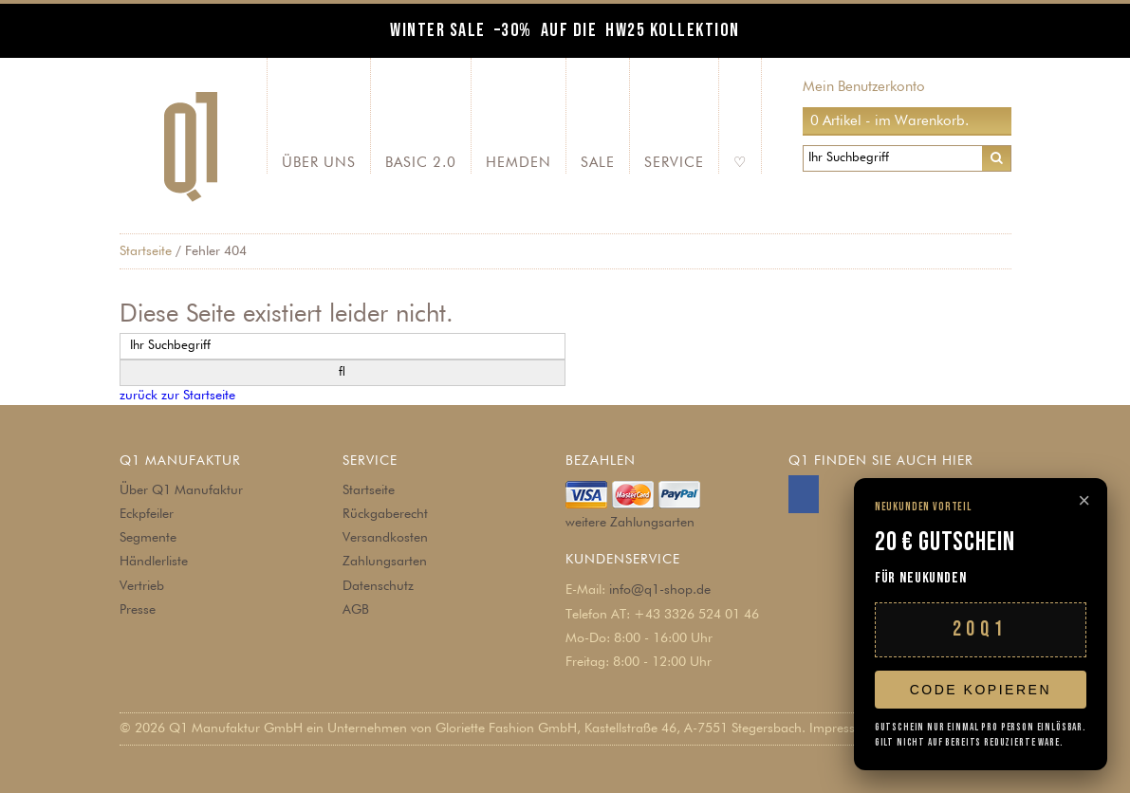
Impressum (841, 728)
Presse (138, 610)
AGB (356, 610)
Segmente (148, 537)
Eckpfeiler (147, 514)
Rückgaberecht (385, 514)
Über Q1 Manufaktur (181, 490)
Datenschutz (378, 586)
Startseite (146, 251)
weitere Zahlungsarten (630, 522)
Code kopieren (980, 689)
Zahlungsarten (385, 561)
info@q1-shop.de (660, 590)
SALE (598, 163)
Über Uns (319, 163)
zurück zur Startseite (177, 395)
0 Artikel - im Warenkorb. (889, 121)
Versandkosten (385, 537)
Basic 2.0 (420, 163)
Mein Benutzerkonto (864, 87)
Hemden (518, 163)
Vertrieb (142, 586)
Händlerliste (154, 561)
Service (674, 163)
